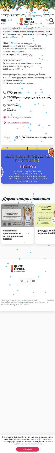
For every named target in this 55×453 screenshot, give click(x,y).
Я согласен (27, 449)
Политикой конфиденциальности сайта (27, 444)
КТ (48, 302)
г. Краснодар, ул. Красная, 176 (13, 15)
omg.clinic (11, 110)
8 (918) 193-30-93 (14, 93)
